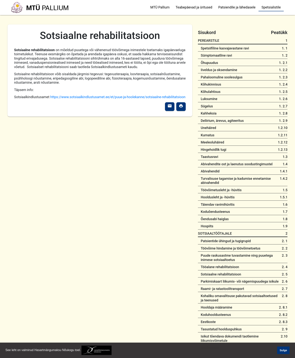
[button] (113, 350)
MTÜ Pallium (160, 7)
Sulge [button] (283, 350)
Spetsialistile (271, 7)
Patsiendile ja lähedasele (236, 7)
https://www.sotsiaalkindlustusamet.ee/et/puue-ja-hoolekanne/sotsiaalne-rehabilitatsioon (117, 97)
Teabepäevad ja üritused (194, 7)
